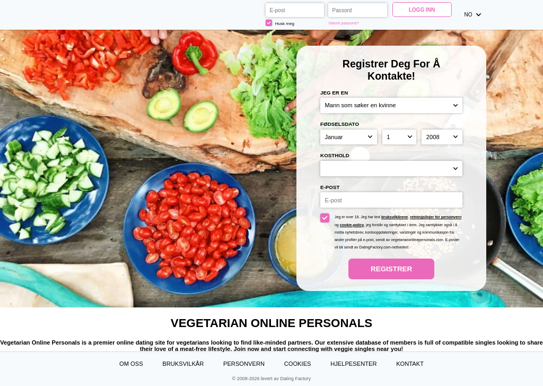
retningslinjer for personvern (435, 217)
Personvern (244, 364)
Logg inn (422, 10)
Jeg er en (334, 93)
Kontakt (410, 364)
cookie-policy (352, 225)
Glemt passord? (344, 23)
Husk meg (280, 23)
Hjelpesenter (353, 364)
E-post (329, 187)
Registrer (391, 269)
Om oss (131, 364)
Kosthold (334, 155)
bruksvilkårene (394, 217)
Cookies (297, 364)
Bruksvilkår (183, 364)
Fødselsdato (339, 124)
